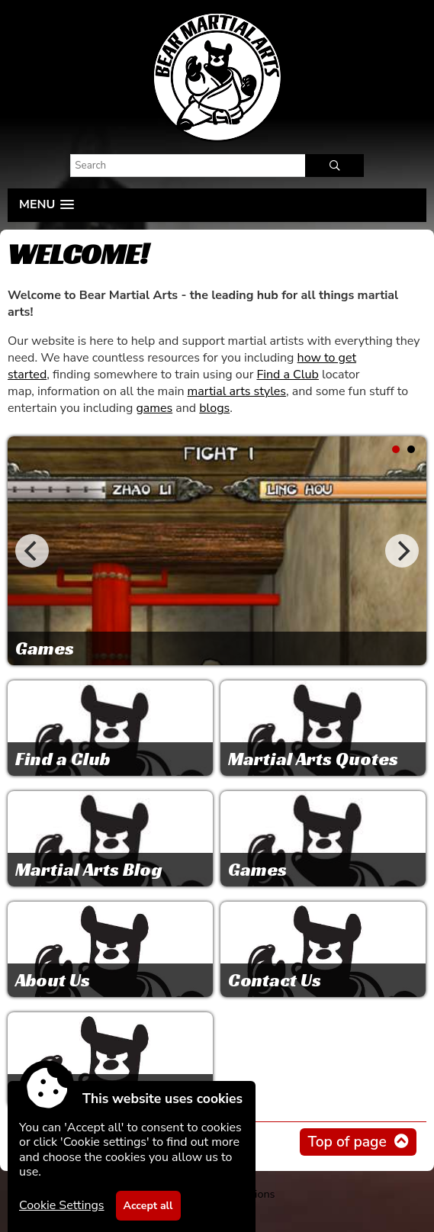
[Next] (402, 551)
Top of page (346, 1142)
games (154, 408)
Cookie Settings (61, 1205)
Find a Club (287, 374)
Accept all (148, 1205)
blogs (214, 408)
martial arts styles (237, 391)
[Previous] (32, 551)
